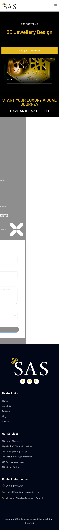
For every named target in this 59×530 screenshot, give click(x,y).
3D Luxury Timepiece (12, 441)
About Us (6, 406)
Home (5, 400)
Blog (4, 416)
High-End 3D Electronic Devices (17, 446)
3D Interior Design (10, 467)
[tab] (29, 50)
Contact (5, 421)
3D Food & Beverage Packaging (17, 456)
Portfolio (6, 411)
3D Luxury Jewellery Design (14, 451)
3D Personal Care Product (14, 461)
